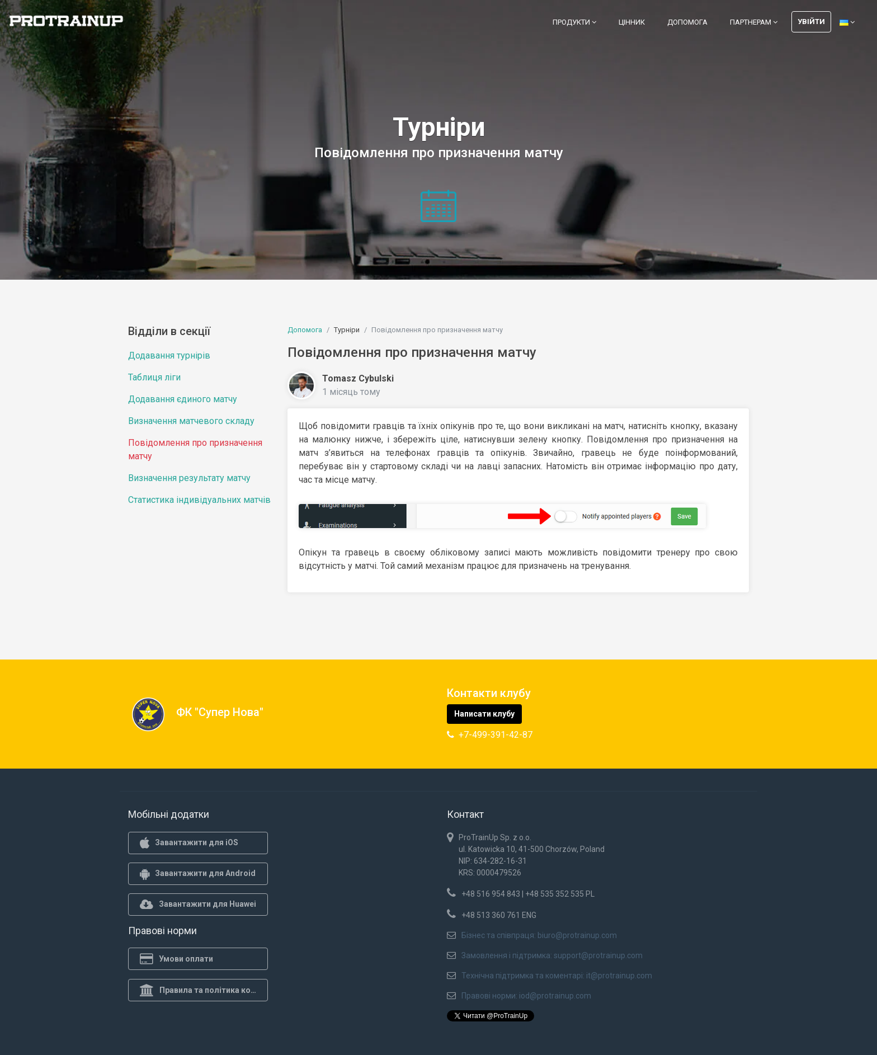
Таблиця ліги (154, 377)
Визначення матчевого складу (191, 421)
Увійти (811, 21)
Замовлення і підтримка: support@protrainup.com (552, 955)
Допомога (687, 22)
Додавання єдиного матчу (182, 399)
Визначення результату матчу (189, 478)
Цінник (632, 22)
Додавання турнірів (169, 355)
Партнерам (753, 22)
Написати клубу (484, 713)
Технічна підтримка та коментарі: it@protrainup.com (556, 975)
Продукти (574, 22)
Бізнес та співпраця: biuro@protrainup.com (539, 935)
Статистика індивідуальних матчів (199, 499)
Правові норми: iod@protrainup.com (526, 995)
